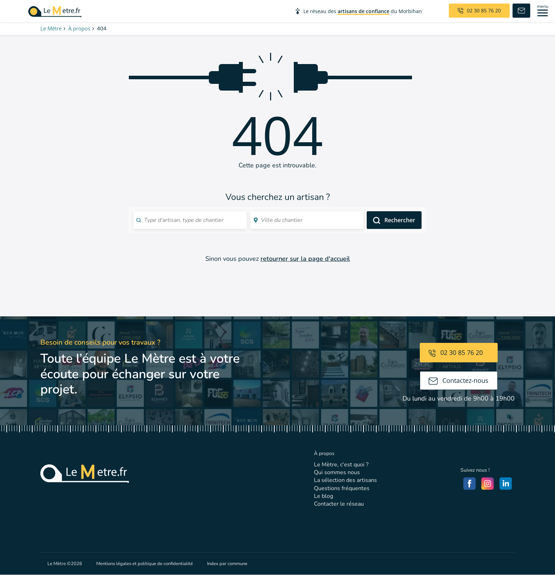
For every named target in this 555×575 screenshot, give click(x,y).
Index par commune (227, 563)
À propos (79, 28)
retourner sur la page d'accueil (305, 258)
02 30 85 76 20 (456, 352)
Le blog (323, 496)
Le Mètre (51, 28)
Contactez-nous (458, 380)
